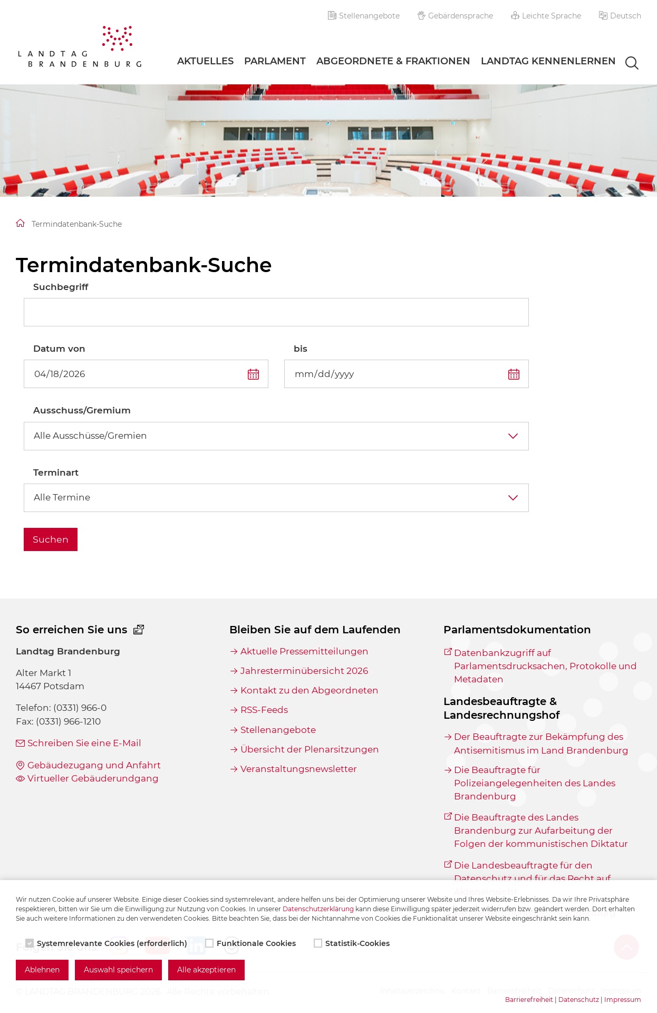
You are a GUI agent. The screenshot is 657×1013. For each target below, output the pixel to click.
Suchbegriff (60, 287)
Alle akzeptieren (206, 970)
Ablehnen (42, 970)
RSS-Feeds (264, 710)
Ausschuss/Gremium (82, 410)
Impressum (622, 1000)
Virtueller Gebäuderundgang (93, 778)
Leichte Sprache (546, 16)
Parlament (275, 61)
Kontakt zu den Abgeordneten (309, 690)
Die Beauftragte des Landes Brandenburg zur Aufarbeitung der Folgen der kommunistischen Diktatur (541, 830)
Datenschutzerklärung (318, 909)
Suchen (51, 539)
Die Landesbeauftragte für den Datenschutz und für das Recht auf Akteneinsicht (532, 878)
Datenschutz (578, 1000)
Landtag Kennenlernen (548, 61)
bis (300, 348)
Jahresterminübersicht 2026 (304, 670)
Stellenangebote (364, 16)
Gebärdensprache (456, 16)
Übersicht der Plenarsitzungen (309, 749)
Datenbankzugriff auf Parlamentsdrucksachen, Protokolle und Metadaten (545, 666)
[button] (620, 16)
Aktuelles (205, 61)
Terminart (56, 472)
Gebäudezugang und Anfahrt (94, 765)
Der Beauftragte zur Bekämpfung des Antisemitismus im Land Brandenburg (541, 743)
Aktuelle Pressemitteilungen (304, 651)
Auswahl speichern (118, 970)
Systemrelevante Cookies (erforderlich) (107, 943)
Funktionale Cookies (251, 943)
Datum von (59, 348)
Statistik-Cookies (353, 943)
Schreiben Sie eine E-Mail (84, 743)
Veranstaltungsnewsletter (298, 769)
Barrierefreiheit (529, 1000)
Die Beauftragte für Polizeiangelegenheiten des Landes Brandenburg (534, 783)
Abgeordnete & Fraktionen (393, 61)
